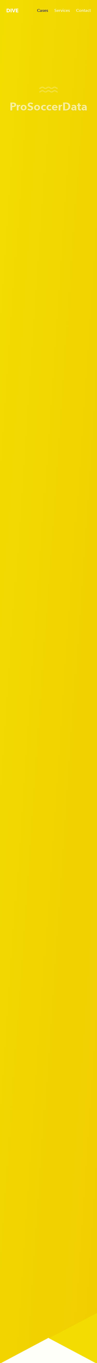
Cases (42, 10)
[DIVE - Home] (12, 10)
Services (62, 10)
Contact (83, 10)
